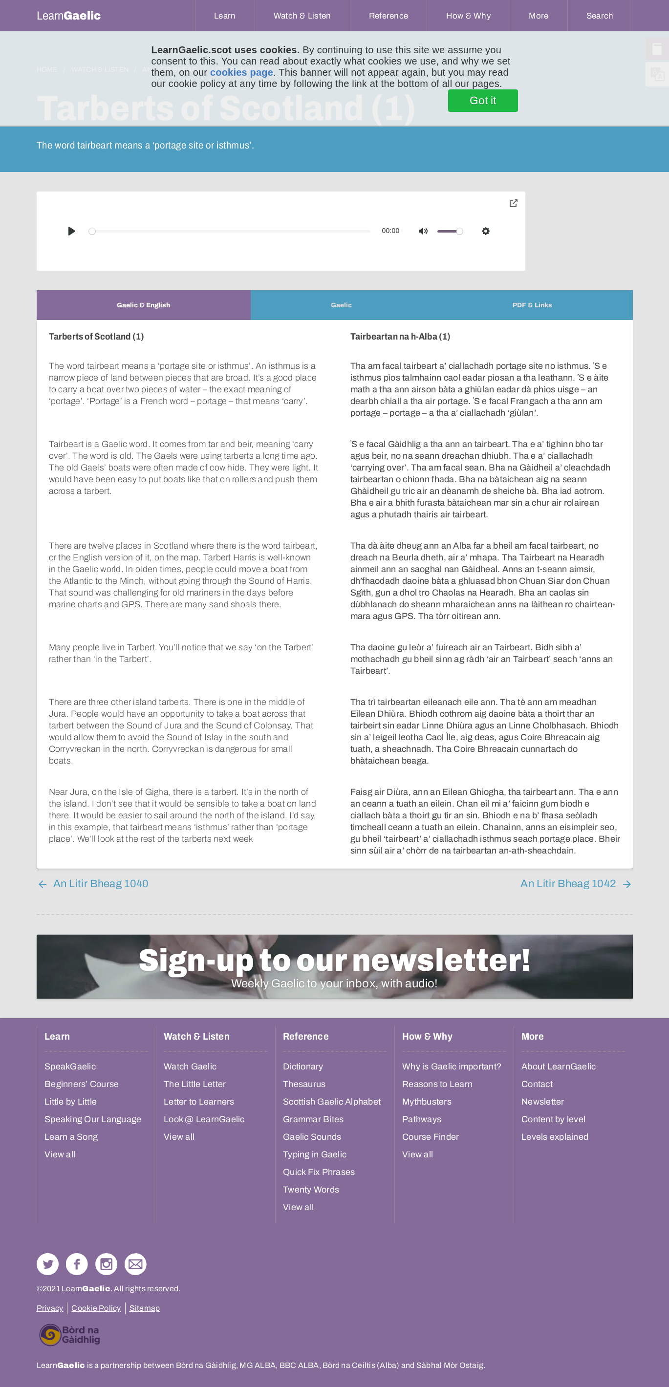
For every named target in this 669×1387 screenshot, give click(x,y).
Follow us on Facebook (77, 1264)
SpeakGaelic (70, 1066)
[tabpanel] (335, 594)
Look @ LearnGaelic (204, 1119)
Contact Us (136, 1264)
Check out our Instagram (106, 1264)
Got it (483, 101)
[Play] (72, 231)
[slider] (229, 231)
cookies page (241, 72)
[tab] (144, 305)
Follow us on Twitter (48, 1264)
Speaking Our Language (92, 1119)
